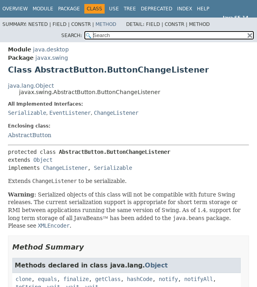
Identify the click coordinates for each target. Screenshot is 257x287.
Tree (130, 9)
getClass (108, 279)
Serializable (27, 113)
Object (43, 160)
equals (47, 279)
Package (69, 9)
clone (23, 279)
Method (105, 24)
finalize (76, 279)
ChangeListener (116, 113)
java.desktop (51, 49)
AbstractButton (29, 135)
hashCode (139, 279)
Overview (15, 9)
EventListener (70, 113)
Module (43, 9)
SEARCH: (71, 35)
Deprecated (156, 9)
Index (184, 9)
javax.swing (51, 58)
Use (114, 9)
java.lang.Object (31, 86)
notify (168, 279)
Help (203, 9)
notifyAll (198, 279)
